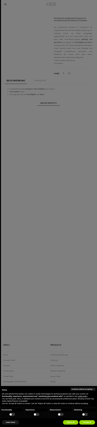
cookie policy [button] (82, 396)
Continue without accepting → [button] (83, 389)
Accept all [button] (87, 422)
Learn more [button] (10, 422)
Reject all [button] (70, 422)
